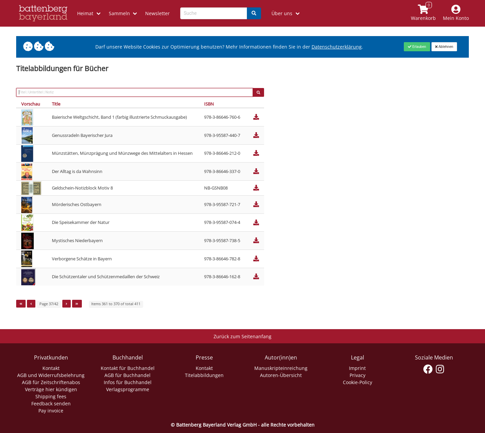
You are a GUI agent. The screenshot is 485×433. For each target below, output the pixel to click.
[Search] (254, 13)
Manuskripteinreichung (281, 368)
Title (56, 104)
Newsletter (157, 13)
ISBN (209, 104)
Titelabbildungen (204, 375)
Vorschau (30, 104)
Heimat (85, 13)
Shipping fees (50, 396)
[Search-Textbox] (213, 13)
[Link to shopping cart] (424, 13)
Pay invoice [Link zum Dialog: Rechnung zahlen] (50, 410)
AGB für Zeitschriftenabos (51, 382)
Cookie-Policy (357, 382)
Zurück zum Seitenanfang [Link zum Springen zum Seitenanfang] (242, 336)
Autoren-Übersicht (281, 375)
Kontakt (51, 368)
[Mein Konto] (456, 13)
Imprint (357, 368)
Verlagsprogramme (127, 389)
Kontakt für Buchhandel (128, 368)
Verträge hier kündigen (51, 389)
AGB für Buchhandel (127, 375)
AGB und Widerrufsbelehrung (51, 375)
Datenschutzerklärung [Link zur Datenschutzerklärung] (337, 47)
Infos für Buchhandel (128, 382)
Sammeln (119, 13)
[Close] (417, 46)
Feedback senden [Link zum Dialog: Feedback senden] (51, 403)
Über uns (281, 13)
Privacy (357, 375)
